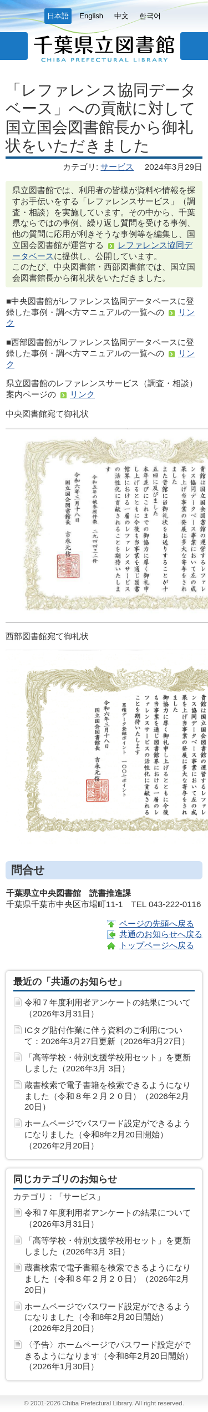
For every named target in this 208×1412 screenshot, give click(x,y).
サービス (117, 166)
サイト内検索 (194, 46)
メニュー (14, 46)
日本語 (58, 16)
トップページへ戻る (156, 945)
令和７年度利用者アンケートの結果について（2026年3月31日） (107, 1008)
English (91, 16)
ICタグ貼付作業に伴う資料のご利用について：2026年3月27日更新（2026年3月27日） (107, 1035)
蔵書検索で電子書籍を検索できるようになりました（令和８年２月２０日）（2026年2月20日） (107, 1096)
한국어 (150, 16)
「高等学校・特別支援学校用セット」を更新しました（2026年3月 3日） (107, 1062)
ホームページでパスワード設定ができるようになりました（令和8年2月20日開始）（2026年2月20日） (107, 1134)
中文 (121, 16)
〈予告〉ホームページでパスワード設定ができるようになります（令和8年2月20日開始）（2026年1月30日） (108, 1355)
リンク (82, 394)
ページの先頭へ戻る (156, 923)
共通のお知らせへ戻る (160, 934)
